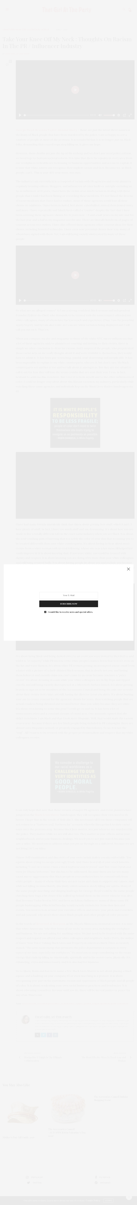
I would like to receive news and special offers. (70, 612)
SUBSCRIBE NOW (68, 603)
